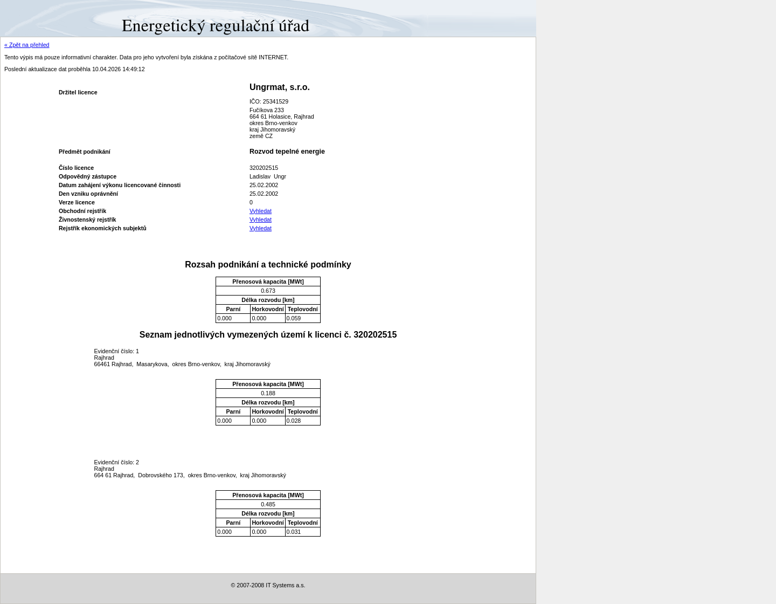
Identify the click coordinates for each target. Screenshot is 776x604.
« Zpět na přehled (27, 45)
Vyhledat (261, 211)
